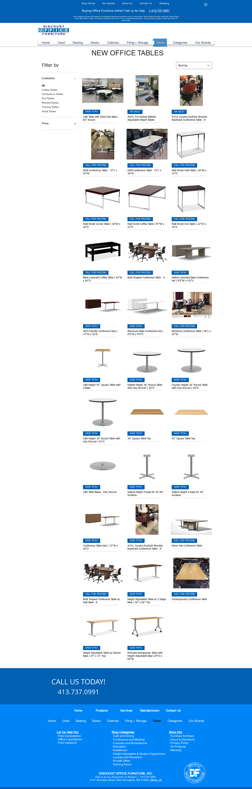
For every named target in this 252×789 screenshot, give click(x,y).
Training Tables (50, 106)
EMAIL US (156, 780)
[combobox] (194, 65)
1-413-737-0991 (159, 10)
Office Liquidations (70, 739)
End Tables (48, 98)
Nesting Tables (50, 102)
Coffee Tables (49, 89)
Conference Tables (52, 93)
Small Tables (49, 111)
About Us (127, 3)
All (43, 85)
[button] (208, 4)
